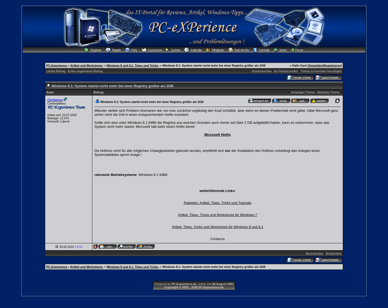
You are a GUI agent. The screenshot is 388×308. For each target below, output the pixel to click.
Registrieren (332, 65)
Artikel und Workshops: (86, 65)
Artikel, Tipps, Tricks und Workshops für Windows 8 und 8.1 (217, 227)
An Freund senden (286, 71)
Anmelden (316, 65)
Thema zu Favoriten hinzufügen (321, 71)
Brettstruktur (334, 253)
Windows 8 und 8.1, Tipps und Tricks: (133, 65)
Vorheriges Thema (303, 92)
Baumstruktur (314, 253)
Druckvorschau (261, 71)
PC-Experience (57, 65)
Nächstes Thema (328, 92)
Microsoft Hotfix (217, 135)
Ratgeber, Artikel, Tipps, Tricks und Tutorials (218, 203)
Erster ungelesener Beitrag (85, 71)
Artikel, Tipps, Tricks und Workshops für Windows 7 (217, 215)
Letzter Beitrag (56, 71)
